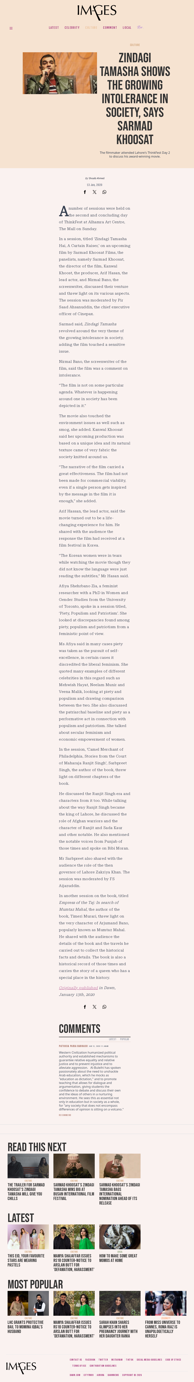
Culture (91, 27)
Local (127, 27)
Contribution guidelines (103, 1365)
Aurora (100, 1375)
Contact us (76, 1359)
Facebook (90, 1359)
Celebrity (72, 27)
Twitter (103, 1359)
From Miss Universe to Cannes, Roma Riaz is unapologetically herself (162, 1329)
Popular (124, 1039)
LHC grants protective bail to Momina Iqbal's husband (26, 1327)
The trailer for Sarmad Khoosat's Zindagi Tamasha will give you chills (26, 1191)
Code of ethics (173, 1359)
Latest (54, 27)
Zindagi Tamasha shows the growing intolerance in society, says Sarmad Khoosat (135, 99)
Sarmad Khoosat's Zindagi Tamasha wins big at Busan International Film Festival (73, 1191)
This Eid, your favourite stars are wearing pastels (26, 1260)
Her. (140, 28)
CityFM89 (89, 1375)
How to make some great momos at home (118, 1258)
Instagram (117, 1359)
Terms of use (79, 1365)
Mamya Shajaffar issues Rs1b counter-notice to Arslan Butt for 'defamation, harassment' (74, 1262)
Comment (110, 27)
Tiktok (129, 1359)
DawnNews (113, 1375)
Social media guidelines (149, 1359)
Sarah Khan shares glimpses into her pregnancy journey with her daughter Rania (118, 1329)
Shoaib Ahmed (96, 178)
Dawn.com (75, 1375)
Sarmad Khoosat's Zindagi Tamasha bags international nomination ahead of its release (119, 1194)
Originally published (78, 987)
